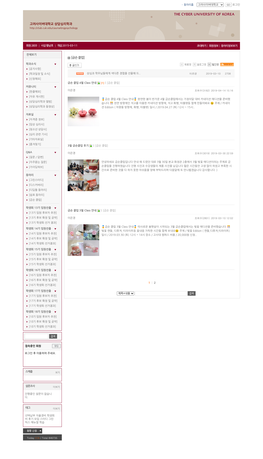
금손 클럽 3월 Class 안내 (82, 210)
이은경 (193, 73)
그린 (51, 419)
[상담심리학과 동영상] (42, 106)
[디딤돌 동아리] (38, 190)
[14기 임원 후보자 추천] (43, 233)
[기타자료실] (36, 139)
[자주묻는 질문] (38, 162)
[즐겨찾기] (35, 144)
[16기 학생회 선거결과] (42, 285)
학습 (41, 422)
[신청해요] (35, 78)
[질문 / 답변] (36, 157)
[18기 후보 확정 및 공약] (43, 321)
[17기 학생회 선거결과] (42, 305)
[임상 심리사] (36, 124)
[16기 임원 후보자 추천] (43, 275)
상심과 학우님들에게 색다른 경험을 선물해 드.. (114, 73)
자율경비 (41, 415)
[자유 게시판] (36, 96)
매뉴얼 (35, 422)
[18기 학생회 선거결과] (42, 326)
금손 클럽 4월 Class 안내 (82, 83)
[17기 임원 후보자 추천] (43, 296)
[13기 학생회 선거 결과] (43, 222)
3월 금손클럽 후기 (78, 145)
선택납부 (30, 415)
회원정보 (213, 45)
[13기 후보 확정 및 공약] (43, 217)
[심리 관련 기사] (38, 134)
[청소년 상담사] (38, 129)
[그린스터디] (36, 180)
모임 (36, 419)
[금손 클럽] (35, 200)
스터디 (44, 419)
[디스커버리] (36, 185)
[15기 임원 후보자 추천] (43, 254)
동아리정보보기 (229, 45)
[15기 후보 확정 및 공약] (43, 259)
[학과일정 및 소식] (39, 74)
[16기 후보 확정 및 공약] (43, 280)
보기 (57, 372)
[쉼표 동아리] (36, 195)
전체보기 (31, 54)
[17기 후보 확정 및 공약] (43, 301)
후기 (31, 419)
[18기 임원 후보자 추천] (43, 316)
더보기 (56, 387)
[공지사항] (35, 69)
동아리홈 (189, 4)
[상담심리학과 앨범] (40, 101)
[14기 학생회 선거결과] (42, 243)
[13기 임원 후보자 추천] (43, 212)
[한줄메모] (35, 91)
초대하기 (201, 45)
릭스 (27, 422)
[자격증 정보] (36, 119)
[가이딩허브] (36, 167)
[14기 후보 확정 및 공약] (43, 238)
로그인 (236, 4)
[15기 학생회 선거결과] (42, 264)
